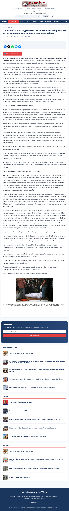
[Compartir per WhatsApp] (12, 46)
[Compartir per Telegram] (16, 46)
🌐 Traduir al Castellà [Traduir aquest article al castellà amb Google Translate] (12, 54)
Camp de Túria (24, 21)
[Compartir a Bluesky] (19, 46)
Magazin (48, 21)
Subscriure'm (34, 335)
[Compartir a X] (8, 46)
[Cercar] (38, 16)
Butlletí (56, 21)
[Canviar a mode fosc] (52, 16)
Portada (4, 21)
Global (34, 21)
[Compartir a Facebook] (5, 46)
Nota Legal (34, 502)
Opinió (41, 21)
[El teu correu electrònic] (34, 331)
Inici (4, 27)
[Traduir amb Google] (45, 16)
